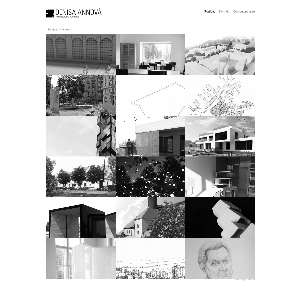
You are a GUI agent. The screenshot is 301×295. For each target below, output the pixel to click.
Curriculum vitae (244, 11)
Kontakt (224, 11)
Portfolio (53, 29)
